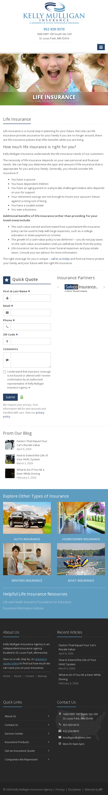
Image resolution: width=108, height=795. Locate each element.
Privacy (60, 789)
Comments (10, 349)
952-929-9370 (71, 725)
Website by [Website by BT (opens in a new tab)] (94, 789)
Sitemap (42, 676)
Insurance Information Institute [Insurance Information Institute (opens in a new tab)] (23, 608)
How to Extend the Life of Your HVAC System (27, 459)
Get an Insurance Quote (27, 751)
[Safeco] (81, 288)
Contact (29, 676)
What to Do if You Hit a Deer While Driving (27, 474)
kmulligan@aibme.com (77, 737)
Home (6, 676)
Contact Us (27, 725)
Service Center (27, 733)
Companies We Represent (27, 759)
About (17, 676)
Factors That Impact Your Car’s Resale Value (27, 445)
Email (8, 306)
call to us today (60, 259)
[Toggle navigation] (101, 47)
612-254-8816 (71, 731)
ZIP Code (10, 334)
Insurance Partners (76, 277)
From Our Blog (17, 433)
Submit (10, 397)
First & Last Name (16, 291)
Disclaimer (74, 789)
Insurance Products (27, 742)
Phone (9, 320)
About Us (27, 716)
